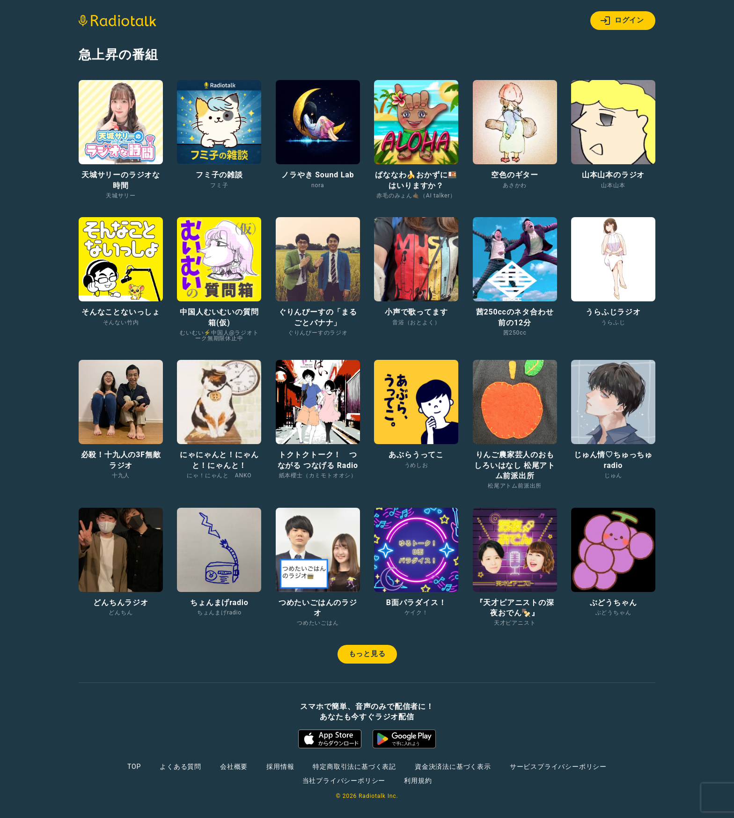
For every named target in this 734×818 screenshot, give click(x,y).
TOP (134, 766)
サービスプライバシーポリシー (558, 766)
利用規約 (418, 780)
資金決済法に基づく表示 (453, 766)
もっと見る (367, 654)
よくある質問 (180, 766)
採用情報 (280, 766)
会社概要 (234, 766)
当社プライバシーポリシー (344, 780)
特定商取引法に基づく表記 (354, 766)
